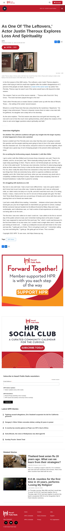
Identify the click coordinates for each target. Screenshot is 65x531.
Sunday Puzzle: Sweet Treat (15, 439)
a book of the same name (39, 87)
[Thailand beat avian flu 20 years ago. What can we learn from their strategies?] (14, 461)
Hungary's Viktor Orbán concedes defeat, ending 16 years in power (29, 422)
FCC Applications (54, 519)
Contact (39, 512)
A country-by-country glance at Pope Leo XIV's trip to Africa (26, 428)
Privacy (39, 519)
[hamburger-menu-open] (4, 2)
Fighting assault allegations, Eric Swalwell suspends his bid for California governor (31, 415)
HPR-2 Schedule (28, 519)
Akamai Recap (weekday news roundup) (15, 395)
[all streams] (62, 8)
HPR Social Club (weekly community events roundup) (18, 397)
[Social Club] (32, 342)
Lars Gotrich (31, 488)
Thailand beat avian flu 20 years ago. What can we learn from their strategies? (44, 459)
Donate (58, 2)
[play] (4, 9)
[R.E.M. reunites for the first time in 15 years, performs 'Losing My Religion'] (14, 484)
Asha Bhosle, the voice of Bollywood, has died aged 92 (25, 434)
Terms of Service (41, 515)
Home (25, 512)
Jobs (51, 512)
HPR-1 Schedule (28, 515)
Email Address (7, 381)
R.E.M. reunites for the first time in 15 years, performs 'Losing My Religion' (44, 482)
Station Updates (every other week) (13, 390)
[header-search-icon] (49, 2)
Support (52, 515)
